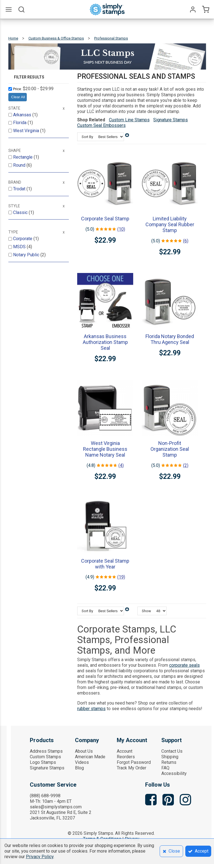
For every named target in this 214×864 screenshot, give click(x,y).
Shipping (169, 756)
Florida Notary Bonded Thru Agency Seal (169, 339)
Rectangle (23, 157)
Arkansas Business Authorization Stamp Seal (105, 342)
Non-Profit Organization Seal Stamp (169, 449)
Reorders (126, 756)
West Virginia (26, 130)
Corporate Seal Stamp (105, 218)
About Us (84, 751)
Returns (168, 762)
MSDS (20, 246)
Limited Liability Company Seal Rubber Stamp (169, 224)
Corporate (23, 238)
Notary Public (26, 254)
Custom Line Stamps (129, 119)
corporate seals (184, 665)
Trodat (19, 188)
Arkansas (22, 114)
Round (19, 165)
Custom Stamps (45, 756)
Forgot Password (134, 762)
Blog (79, 768)
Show (146, 611)
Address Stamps (46, 751)
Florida (20, 122)
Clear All (18, 97)
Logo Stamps (43, 762)
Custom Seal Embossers (101, 125)
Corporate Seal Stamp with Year (105, 564)
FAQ (165, 768)
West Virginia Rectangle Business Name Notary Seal (105, 449)
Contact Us (172, 751)
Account (124, 751)
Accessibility (174, 773)
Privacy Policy (40, 856)
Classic (21, 212)
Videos (82, 762)
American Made (90, 756)
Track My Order (131, 768)
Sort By (87, 137)
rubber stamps (91, 708)
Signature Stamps (170, 119)
